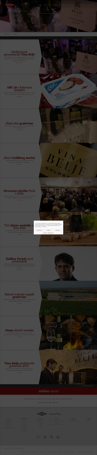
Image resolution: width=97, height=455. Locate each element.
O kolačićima (45, 232)
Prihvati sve (39, 230)
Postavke (58, 230)
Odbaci (48, 230)
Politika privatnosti (51, 232)
